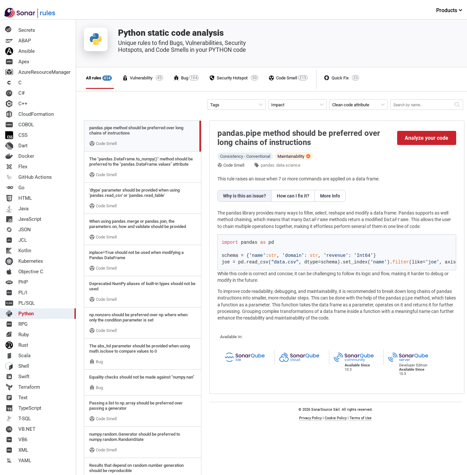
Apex (17, 62)
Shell (17, 366)
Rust (16, 345)
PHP (16, 282)
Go (15, 188)
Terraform (22, 387)
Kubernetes (24, 261)
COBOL (19, 125)
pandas (267, 165)
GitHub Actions (28, 177)
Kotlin (18, 251)
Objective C (24, 272)
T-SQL (18, 419)
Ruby (17, 335)
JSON (18, 230)
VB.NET (20, 429)
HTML (18, 198)
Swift (17, 377)
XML (16, 450)
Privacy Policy (310, 418)
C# (15, 93)
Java (17, 209)
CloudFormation (29, 114)
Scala (17, 356)
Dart (16, 146)
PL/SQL (20, 303)
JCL (16, 240)
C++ (16, 104)
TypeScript (23, 408)
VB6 (16, 440)
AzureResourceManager (38, 72)
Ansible (20, 51)
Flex (16, 167)
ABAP (18, 41)
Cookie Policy (336, 418)
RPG (16, 324)
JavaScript (23, 219)
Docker (19, 156)
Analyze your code (426, 138)
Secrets (20, 30)
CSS (16, 135)
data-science (288, 165)
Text (16, 398)
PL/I (16, 293)
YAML (18, 461)
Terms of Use (361, 418)
